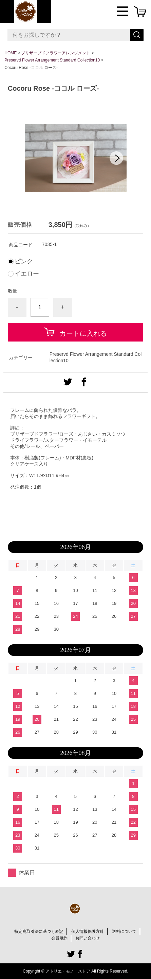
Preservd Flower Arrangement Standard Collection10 (52, 60)
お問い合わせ (87, 938)
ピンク (24, 261)
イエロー (27, 273)
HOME (10, 53)
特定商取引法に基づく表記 (38, 931)
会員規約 (59, 938)
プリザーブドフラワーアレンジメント (55, 53)
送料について (124, 931)
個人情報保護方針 (87, 931)
